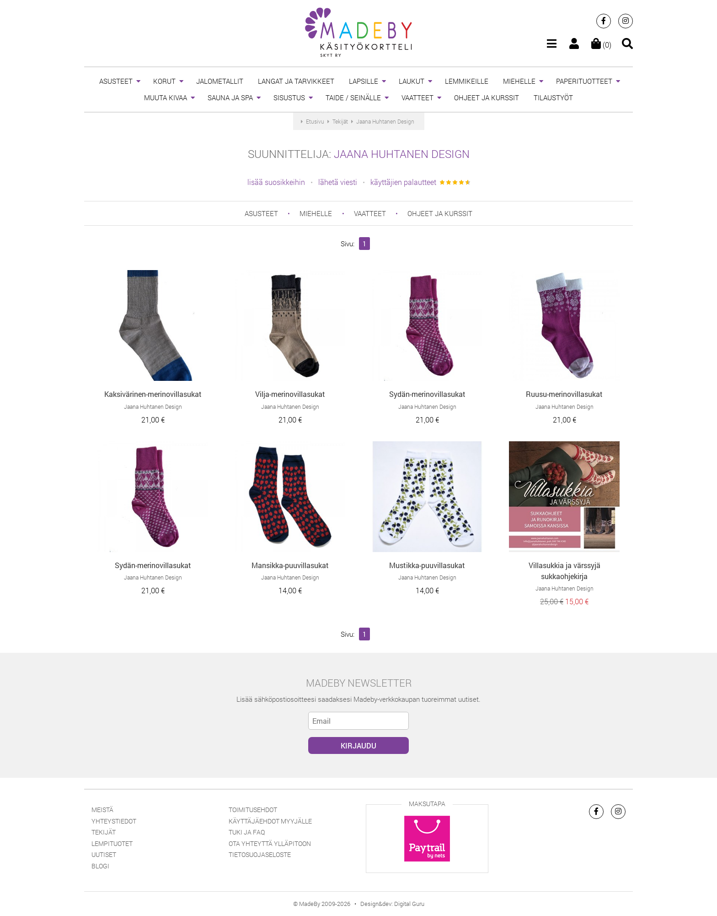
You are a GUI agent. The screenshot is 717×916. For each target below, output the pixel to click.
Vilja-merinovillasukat (290, 394)
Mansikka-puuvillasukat (290, 565)
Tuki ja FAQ (247, 832)
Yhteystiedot (113, 821)
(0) (601, 44)
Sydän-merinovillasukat (427, 394)
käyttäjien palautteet (403, 182)
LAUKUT (411, 81)
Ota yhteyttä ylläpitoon (270, 843)
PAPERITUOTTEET (584, 81)
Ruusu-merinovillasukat (564, 394)
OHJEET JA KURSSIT (486, 97)
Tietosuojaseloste (260, 854)
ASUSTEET (116, 81)
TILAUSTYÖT (553, 97)
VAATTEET (417, 97)
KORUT (164, 81)
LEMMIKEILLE (466, 81)
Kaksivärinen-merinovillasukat (153, 394)
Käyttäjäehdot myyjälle (270, 821)
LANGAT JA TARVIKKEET (296, 81)
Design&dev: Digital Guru (392, 904)
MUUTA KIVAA (165, 97)
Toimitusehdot (253, 809)
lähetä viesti (337, 182)
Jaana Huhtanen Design (402, 153)
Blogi (100, 866)
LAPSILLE (363, 81)
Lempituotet (112, 843)
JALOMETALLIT (219, 81)
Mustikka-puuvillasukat (427, 565)
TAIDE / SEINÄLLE (353, 97)
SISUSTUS (289, 97)
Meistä (102, 809)
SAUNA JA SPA (230, 97)
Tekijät (103, 832)
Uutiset (103, 854)
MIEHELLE (519, 81)
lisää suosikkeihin (276, 182)
